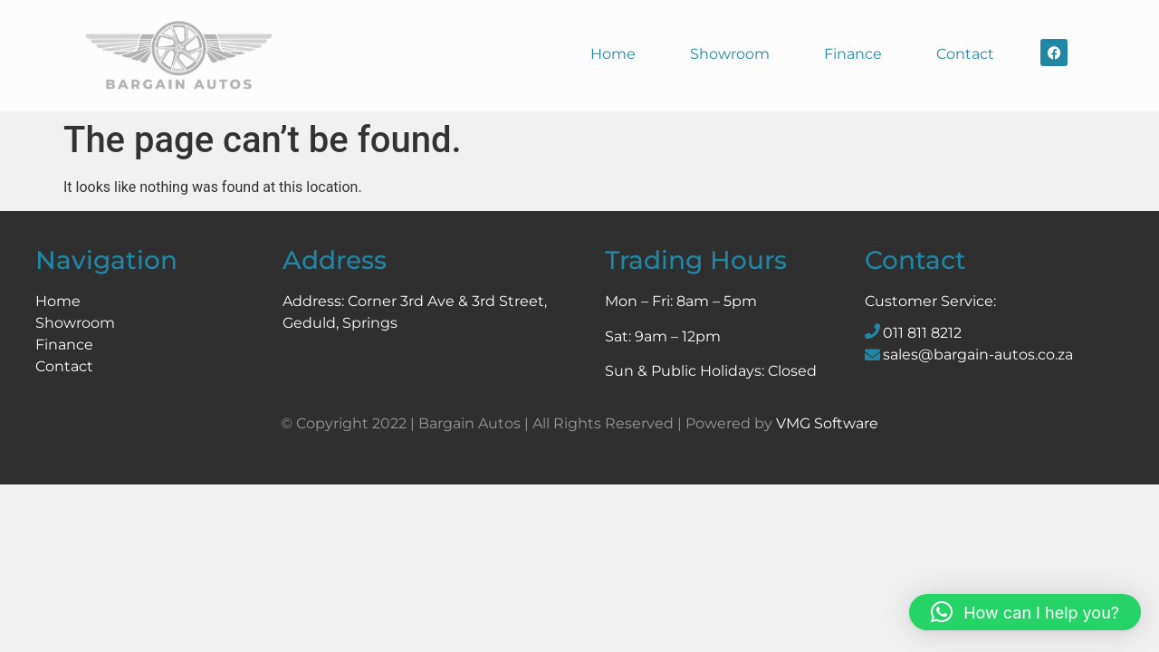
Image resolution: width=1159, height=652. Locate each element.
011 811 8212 (922, 332)
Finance (853, 53)
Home (613, 53)
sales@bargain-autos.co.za (978, 354)
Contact (965, 53)
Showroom (730, 53)
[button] (1025, 612)
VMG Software (827, 423)
